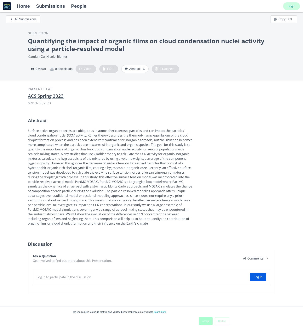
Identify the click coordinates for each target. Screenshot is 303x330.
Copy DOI (283, 19)
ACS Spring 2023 (46, 96)
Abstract (135, 69)
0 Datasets (164, 69)
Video (85, 69)
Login (291, 6)
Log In (258, 277)
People (78, 6)
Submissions (50, 6)
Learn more (160, 312)
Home (23, 6)
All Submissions (23, 19)
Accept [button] (205, 321)
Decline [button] (222, 321)
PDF (108, 69)
